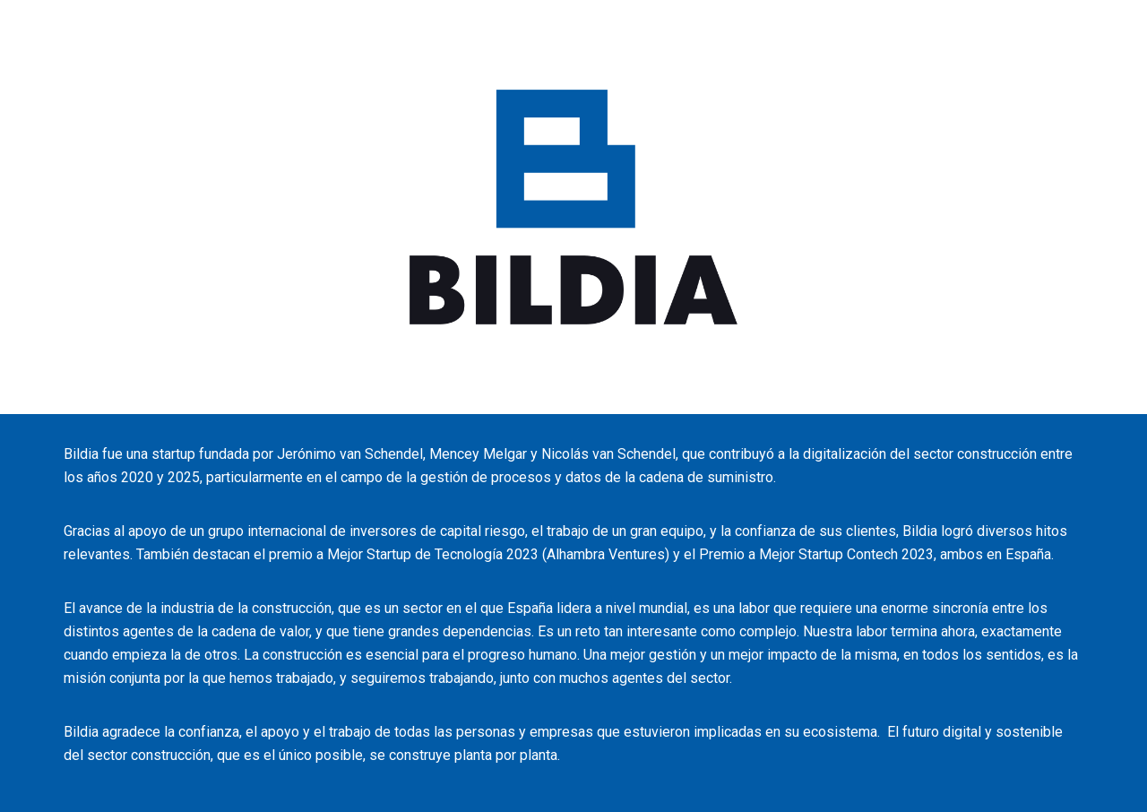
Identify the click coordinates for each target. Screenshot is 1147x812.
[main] (573, 613)
